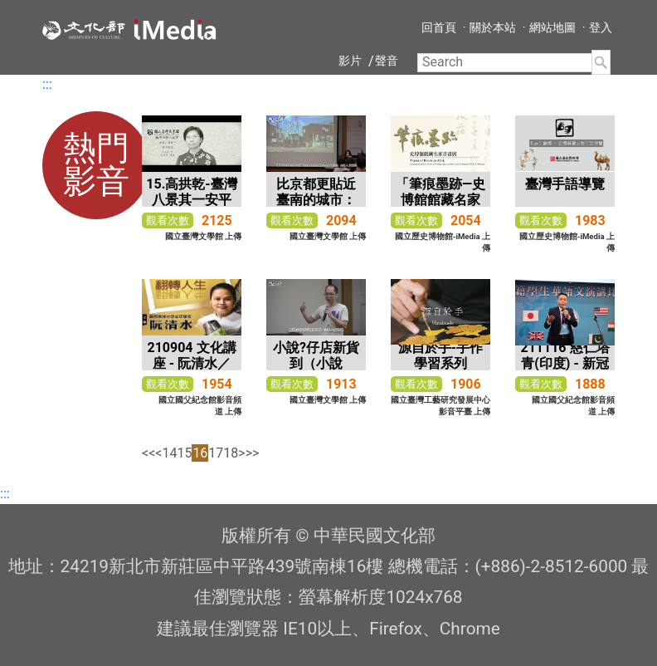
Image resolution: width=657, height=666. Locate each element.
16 (199, 453)
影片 (350, 60)
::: (47, 84)
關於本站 (493, 27)
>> (253, 453)
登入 (600, 27)
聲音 (386, 60)
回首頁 (438, 27)
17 (215, 453)
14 (169, 453)
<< (148, 453)
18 (230, 453)
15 (184, 453)
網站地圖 (552, 27)
